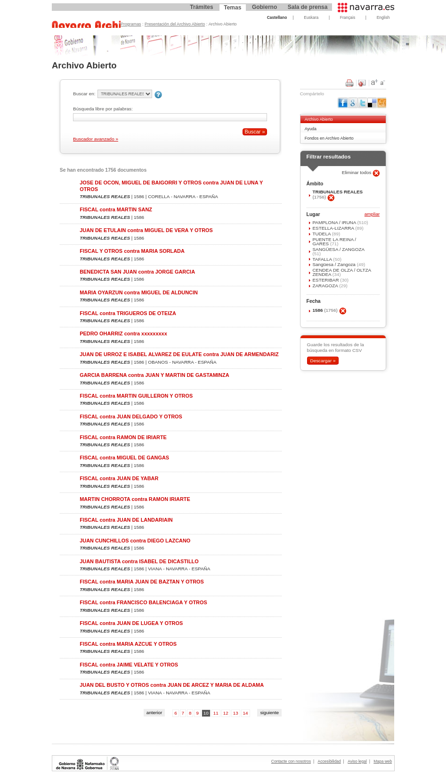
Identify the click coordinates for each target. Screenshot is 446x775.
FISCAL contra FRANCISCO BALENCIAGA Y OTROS (143, 602)
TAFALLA (322, 259)
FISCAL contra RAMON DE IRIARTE (123, 437)
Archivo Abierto (319, 119)
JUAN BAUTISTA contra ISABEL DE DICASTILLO (139, 561)
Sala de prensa (308, 7)
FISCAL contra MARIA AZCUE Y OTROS (128, 644)
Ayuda (310, 128)
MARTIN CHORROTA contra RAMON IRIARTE (135, 499)
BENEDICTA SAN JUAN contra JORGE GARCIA (137, 272)
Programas (131, 24)
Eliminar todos (357, 172)
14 (245, 713)
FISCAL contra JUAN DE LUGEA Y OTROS (131, 623)
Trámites (201, 7)
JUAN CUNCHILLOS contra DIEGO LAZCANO (135, 540)
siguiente (269, 712)
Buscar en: (84, 93)
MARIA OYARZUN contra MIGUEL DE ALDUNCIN (139, 292)
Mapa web (382, 761)
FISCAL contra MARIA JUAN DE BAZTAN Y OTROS (142, 581)
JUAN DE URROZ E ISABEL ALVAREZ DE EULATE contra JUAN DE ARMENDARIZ (179, 354)
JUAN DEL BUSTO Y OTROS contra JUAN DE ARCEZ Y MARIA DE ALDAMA (172, 685)
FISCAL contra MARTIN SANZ (116, 209)
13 (235, 713)
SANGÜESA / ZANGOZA (338, 249)
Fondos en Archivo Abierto (329, 138)
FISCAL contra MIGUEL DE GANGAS (124, 457)
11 (216, 713)
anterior (154, 712)
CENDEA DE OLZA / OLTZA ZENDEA (341, 272)
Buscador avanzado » (95, 139)
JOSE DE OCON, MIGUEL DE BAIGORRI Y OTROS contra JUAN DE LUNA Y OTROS (171, 186)
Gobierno (264, 7)
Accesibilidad (329, 761)
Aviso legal (357, 761)
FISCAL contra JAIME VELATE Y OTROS (129, 664)
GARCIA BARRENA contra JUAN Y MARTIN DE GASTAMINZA (154, 375)
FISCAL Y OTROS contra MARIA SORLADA (132, 251)
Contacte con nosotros (291, 761)
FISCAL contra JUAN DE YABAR (119, 478)
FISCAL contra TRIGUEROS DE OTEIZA (128, 313)
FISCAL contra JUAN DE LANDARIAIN (126, 520)
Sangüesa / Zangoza (334, 264)
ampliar (372, 214)
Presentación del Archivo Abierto (175, 24)
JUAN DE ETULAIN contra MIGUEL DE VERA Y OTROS (146, 230)
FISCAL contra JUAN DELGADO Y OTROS (131, 416)
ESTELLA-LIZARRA (333, 228)
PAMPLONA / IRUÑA (334, 222)
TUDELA (322, 233)
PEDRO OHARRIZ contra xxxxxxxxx (123, 333)
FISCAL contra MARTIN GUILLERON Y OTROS (136, 396)
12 (225, 713)
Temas (232, 7)
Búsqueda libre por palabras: (103, 108)
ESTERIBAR (326, 280)
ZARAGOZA (325, 285)
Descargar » (322, 360)
